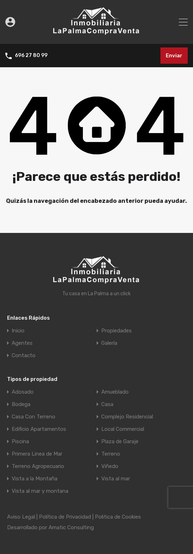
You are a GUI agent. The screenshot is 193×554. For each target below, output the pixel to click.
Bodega (21, 404)
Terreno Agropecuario (38, 466)
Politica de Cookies (118, 517)
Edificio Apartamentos (39, 429)
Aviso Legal (21, 517)
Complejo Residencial (127, 416)
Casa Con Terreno (33, 416)
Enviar (174, 55)
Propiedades (116, 330)
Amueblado (115, 392)
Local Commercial (122, 429)
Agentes (22, 343)
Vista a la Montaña (34, 478)
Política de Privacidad (65, 517)
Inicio (18, 330)
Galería (109, 343)
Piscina (20, 441)
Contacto (23, 355)
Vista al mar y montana (40, 491)
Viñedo (109, 466)
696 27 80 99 (31, 55)
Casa (107, 404)
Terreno (110, 454)
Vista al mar (115, 478)
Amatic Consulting (71, 527)
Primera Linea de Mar (37, 454)
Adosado (23, 392)
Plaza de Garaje (119, 441)
